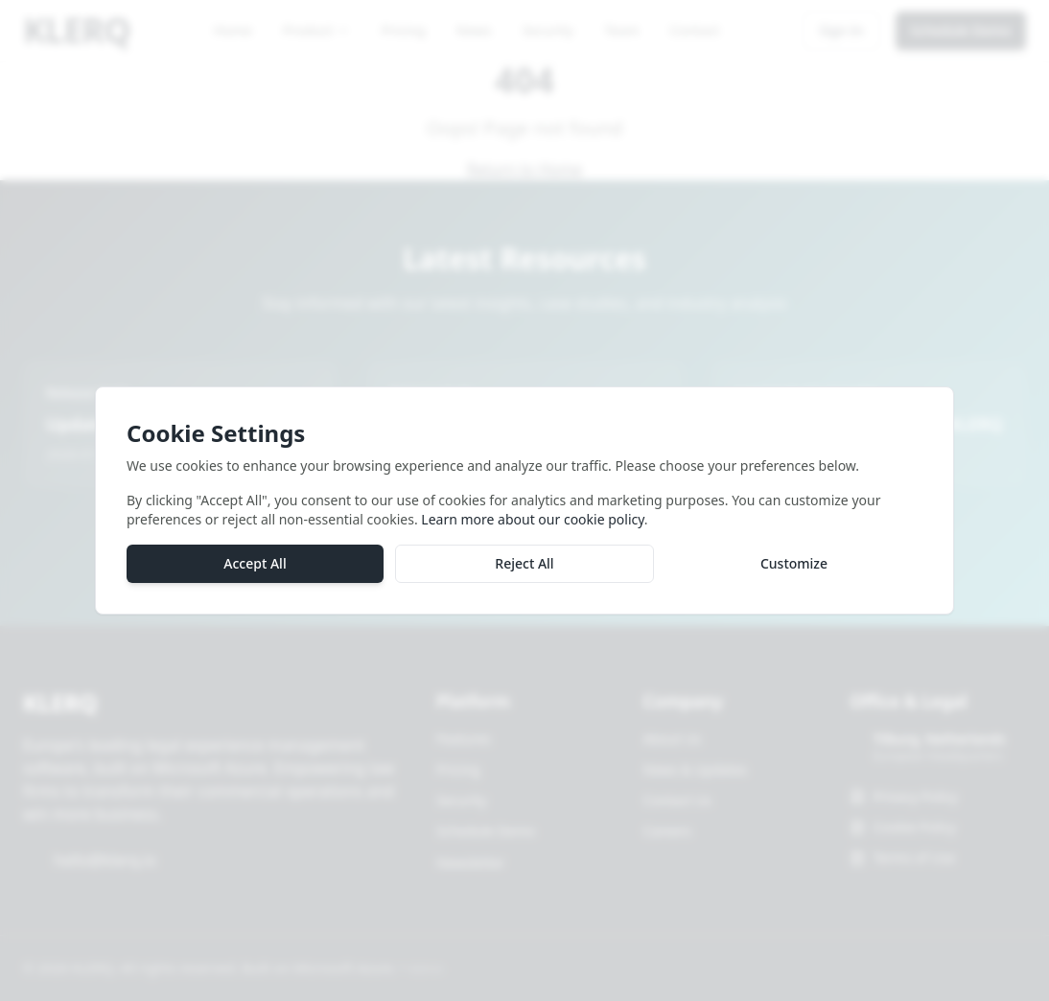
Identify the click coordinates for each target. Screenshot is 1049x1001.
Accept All (254, 568)
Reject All (524, 568)
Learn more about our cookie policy (532, 524)
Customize (794, 568)
